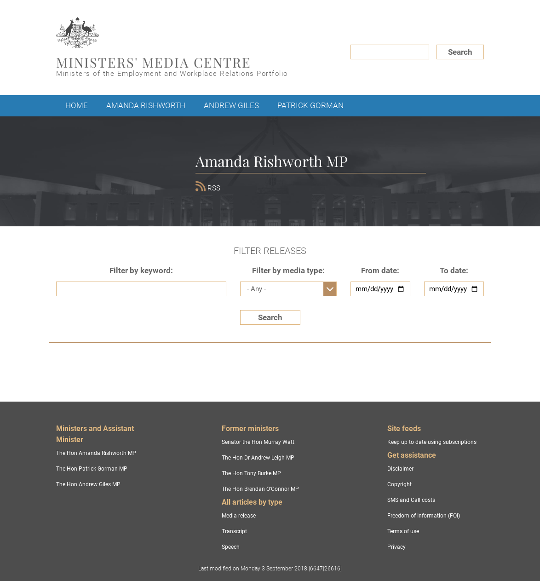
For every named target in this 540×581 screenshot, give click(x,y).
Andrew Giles (231, 105)
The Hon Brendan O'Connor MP (260, 489)
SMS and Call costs (411, 500)
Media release (239, 515)
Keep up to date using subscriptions (432, 442)
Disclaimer (400, 469)
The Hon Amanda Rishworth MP (96, 453)
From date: (380, 270)
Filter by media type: (288, 270)
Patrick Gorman (310, 105)
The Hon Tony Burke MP (251, 473)
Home (76, 105)
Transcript (234, 531)
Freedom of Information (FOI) (423, 515)
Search (460, 52)
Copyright (399, 484)
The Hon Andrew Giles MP (88, 484)
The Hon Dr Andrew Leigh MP (258, 457)
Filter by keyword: (141, 270)
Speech (231, 547)
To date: (454, 270)
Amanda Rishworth (145, 105)
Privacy (396, 547)
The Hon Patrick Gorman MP (91, 469)
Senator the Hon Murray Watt (258, 442)
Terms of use (403, 531)
